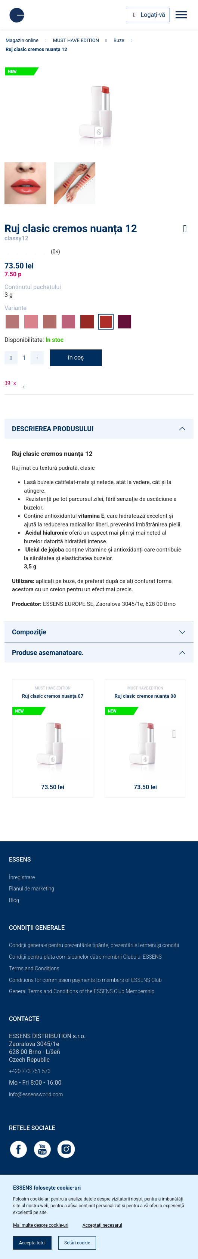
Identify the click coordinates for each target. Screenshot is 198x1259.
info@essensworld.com (36, 1094)
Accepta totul (32, 1243)
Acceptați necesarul (102, 1225)
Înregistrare (22, 877)
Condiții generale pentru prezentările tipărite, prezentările (73, 945)
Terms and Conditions (34, 968)
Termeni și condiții (158, 945)
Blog (14, 900)
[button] (177, 736)
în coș (76, 357)
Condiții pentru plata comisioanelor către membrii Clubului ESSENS (85, 957)
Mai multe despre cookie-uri (40, 1225)
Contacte (24, 1018)
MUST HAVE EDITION (76, 40)
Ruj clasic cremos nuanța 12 (36, 49)
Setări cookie (77, 1243)
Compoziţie (29, 632)
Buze (119, 40)
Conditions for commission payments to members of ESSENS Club (85, 980)
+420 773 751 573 (29, 1071)
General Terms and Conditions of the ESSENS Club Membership (81, 991)
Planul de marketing (31, 889)
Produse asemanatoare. (48, 652)
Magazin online (22, 40)
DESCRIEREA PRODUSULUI (52, 429)
